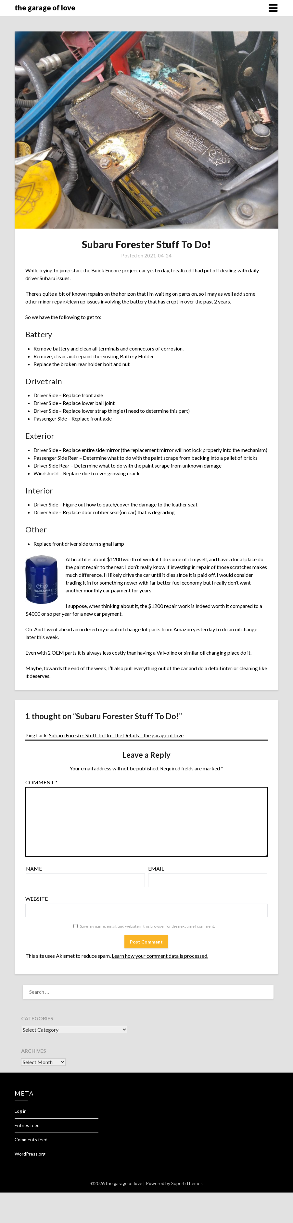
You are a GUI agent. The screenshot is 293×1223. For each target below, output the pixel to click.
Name (34, 868)
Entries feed (27, 1125)
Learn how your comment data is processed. (160, 956)
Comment (41, 782)
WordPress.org (30, 1154)
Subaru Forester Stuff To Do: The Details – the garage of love (116, 735)
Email (156, 868)
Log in (21, 1111)
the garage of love (45, 7)
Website (36, 899)
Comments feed (31, 1139)
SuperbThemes (187, 1183)
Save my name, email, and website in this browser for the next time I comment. (147, 926)
